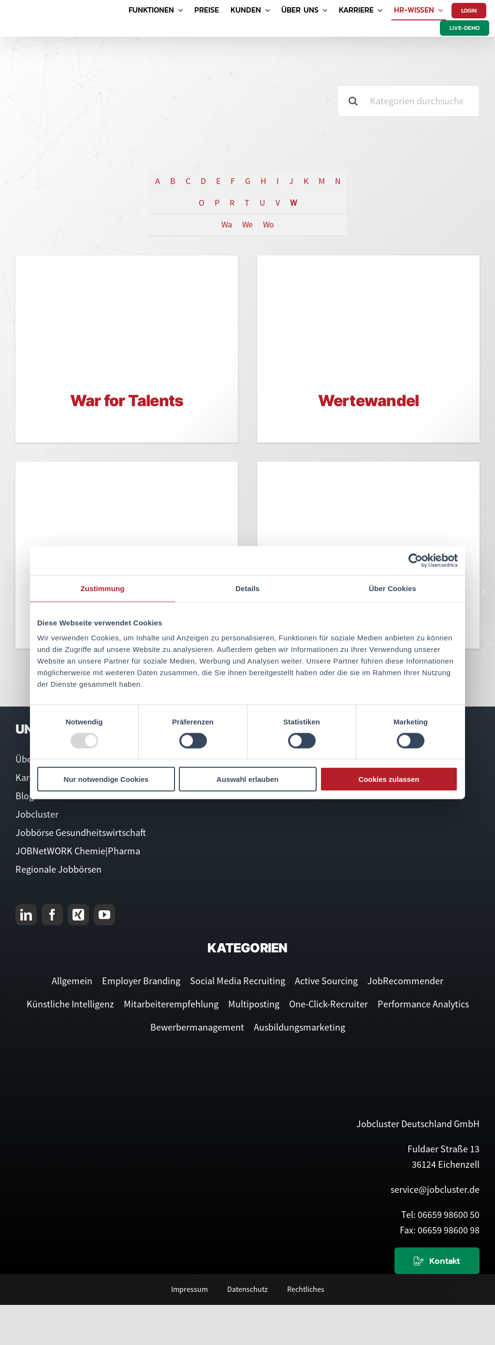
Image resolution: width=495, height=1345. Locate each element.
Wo (268, 224)
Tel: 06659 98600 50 (440, 1214)
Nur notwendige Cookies (106, 779)
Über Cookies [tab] (392, 588)
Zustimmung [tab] (103, 588)
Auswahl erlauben (247, 779)
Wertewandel (368, 400)
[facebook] (52, 914)
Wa (226, 224)
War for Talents (126, 400)
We (247, 224)
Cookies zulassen (389, 779)
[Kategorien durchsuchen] (408, 101)
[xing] (78, 914)
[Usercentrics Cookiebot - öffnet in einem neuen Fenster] (415, 560)
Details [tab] (247, 588)
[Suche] (353, 101)
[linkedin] (26, 914)
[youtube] (104, 914)
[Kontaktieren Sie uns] (437, 1260)
